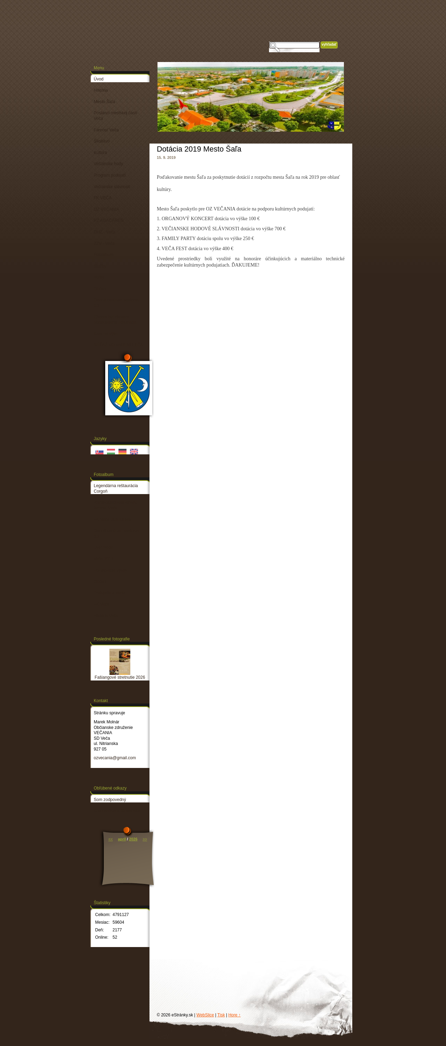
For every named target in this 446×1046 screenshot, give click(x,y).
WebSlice (205, 1015)
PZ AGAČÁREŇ (108, 220)
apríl (122, 839)
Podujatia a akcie (109, 593)
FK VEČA (103, 197)
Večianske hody (108, 163)
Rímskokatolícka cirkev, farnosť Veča (115, 505)
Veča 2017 (104, 558)
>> (145, 839)
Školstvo (101, 141)
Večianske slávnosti (112, 186)
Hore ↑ (234, 1015)
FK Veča (101, 604)
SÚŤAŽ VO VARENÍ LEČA (118, 345)
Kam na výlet (106, 333)
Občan (100, 288)
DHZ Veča (103, 547)
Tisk (221, 1015)
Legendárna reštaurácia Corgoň (116, 488)
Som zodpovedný (110, 799)
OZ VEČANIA (106, 209)
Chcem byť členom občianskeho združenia (115, 320)
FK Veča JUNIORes (112, 519)
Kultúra (100, 152)
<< (110, 839)
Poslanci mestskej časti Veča (115, 115)
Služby (100, 266)
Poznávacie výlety (110, 570)
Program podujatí (110, 175)
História (101, 90)
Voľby (99, 277)
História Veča (106, 615)
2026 (133, 839)
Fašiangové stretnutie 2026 (120, 677)
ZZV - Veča (104, 243)
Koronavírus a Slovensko (117, 810)
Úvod (98, 79)
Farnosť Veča (106, 130)
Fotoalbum (104, 254)
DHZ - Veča (104, 232)
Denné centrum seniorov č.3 (116, 303)
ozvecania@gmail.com (115, 757)
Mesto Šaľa (104, 101)
